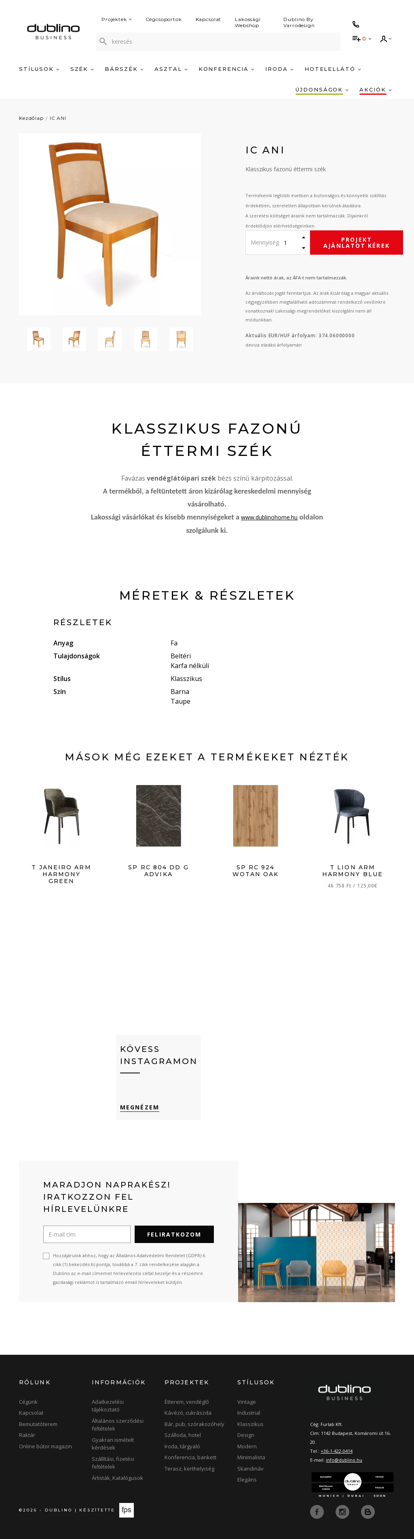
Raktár (27, 1435)
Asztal (171, 69)
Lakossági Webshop (248, 22)
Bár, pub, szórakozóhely (194, 1424)
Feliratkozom (174, 1234)
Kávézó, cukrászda (188, 1413)
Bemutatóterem (38, 1424)
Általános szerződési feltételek (118, 1425)
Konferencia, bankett (190, 1457)
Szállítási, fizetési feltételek (113, 1463)
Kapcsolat (209, 19)
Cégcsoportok (164, 19)
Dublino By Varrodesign (299, 22)
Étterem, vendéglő (187, 1401)
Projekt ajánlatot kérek (356, 242)
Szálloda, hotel (183, 1435)
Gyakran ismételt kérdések (113, 1444)
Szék (82, 69)
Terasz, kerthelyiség (189, 1468)
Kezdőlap (31, 118)
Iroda (279, 69)
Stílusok (39, 69)
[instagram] (343, 1511)
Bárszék (124, 69)
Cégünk (28, 1401)
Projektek (116, 19)
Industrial (248, 1413)
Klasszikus (250, 1424)
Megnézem (139, 1107)
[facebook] (317, 1511)
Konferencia (226, 69)
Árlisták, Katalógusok (117, 1478)
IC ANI (58, 118)
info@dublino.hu (344, 1460)
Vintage (246, 1401)
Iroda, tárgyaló (182, 1446)
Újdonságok (322, 89)
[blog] (368, 1511)
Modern (247, 1446)
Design (245, 1435)
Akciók (375, 89)
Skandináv (250, 1468)
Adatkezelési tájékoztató (108, 1405)
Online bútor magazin (45, 1446)
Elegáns (247, 1480)
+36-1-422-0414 (337, 1451)
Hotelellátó (332, 69)
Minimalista (251, 1457)
